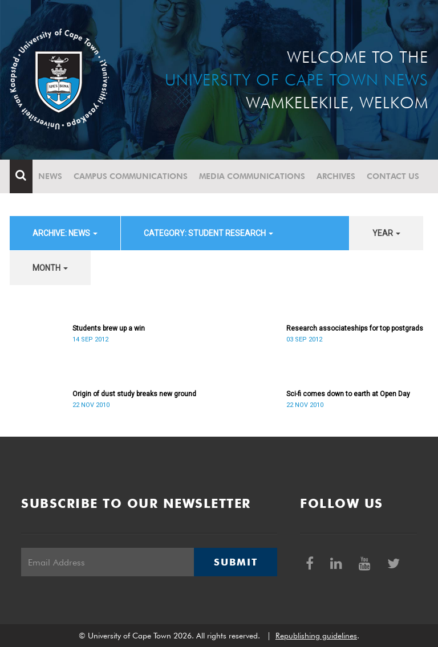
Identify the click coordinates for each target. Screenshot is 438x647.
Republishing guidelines (316, 635)
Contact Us (393, 176)
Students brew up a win (108, 328)
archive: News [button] (65, 233)
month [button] (50, 267)
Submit (235, 562)
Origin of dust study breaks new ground (134, 394)
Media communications (252, 176)
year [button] (386, 233)
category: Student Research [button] (208, 233)
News (50, 176)
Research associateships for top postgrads (354, 328)
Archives (336, 176)
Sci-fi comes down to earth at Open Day (348, 394)
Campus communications (131, 176)
